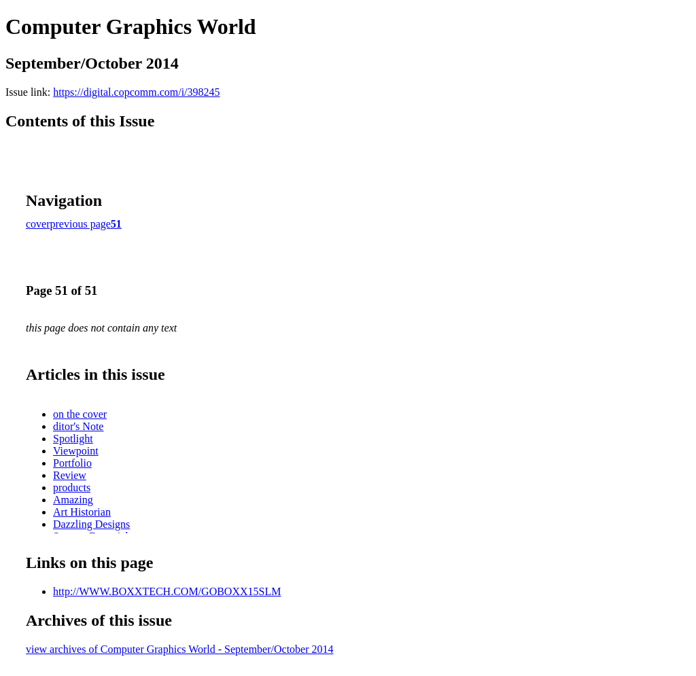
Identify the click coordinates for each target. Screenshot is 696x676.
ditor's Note (78, 426)
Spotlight (73, 438)
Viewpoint (76, 451)
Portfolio (72, 463)
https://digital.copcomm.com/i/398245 (136, 92)
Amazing (73, 499)
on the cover (80, 414)
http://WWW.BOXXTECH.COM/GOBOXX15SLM (167, 591)
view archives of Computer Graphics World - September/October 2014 (180, 649)
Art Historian (82, 512)
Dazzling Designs (91, 524)
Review (69, 475)
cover (38, 224)
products (71, 487)
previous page (80, 224)
